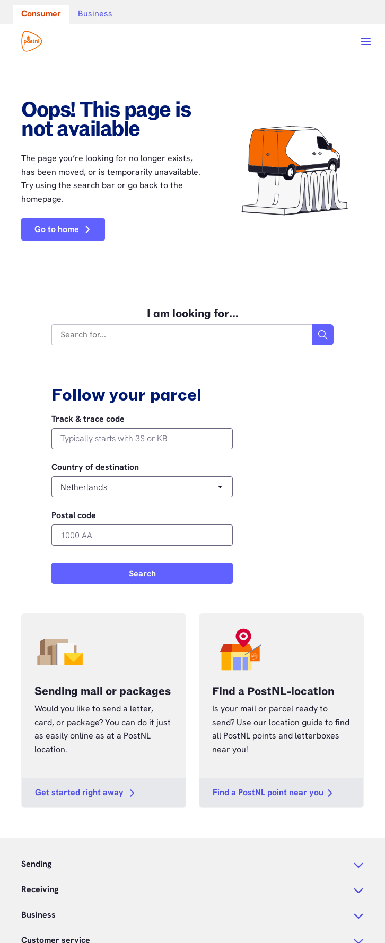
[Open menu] (366, 41)
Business (95, 13)
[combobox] (182, 335)
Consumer (41, 13)
